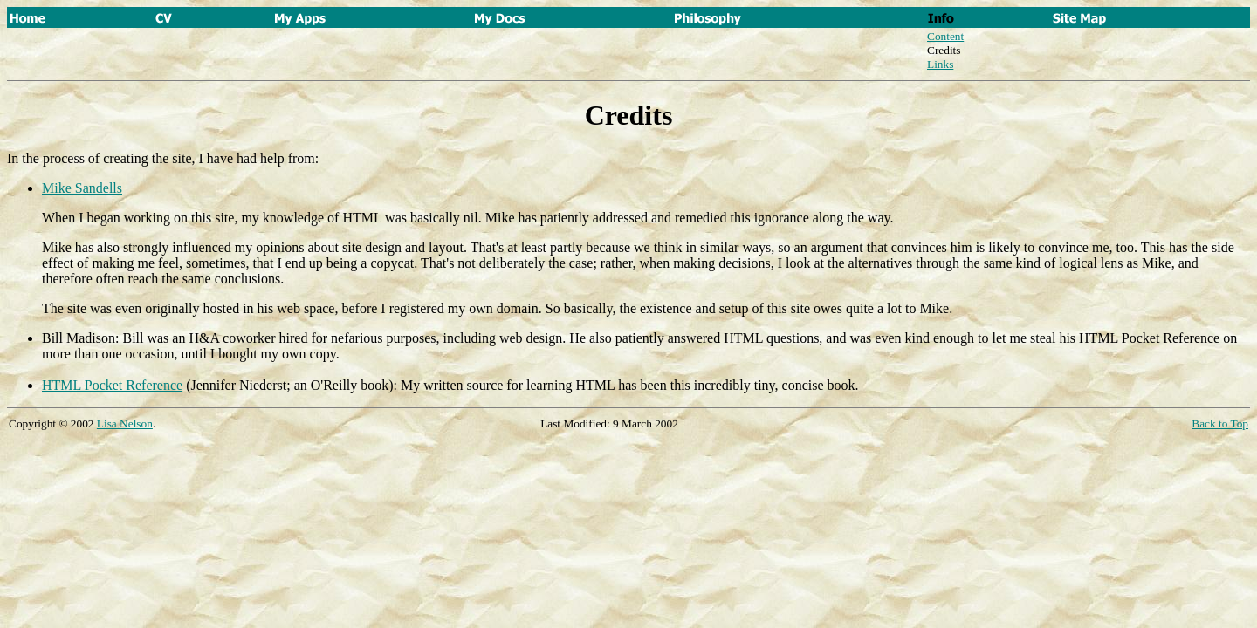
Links (940, 64)
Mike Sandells (82, 188)
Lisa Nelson (125, 423)
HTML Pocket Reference (112, 385)
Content (945, 36)
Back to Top (1220, 423)
